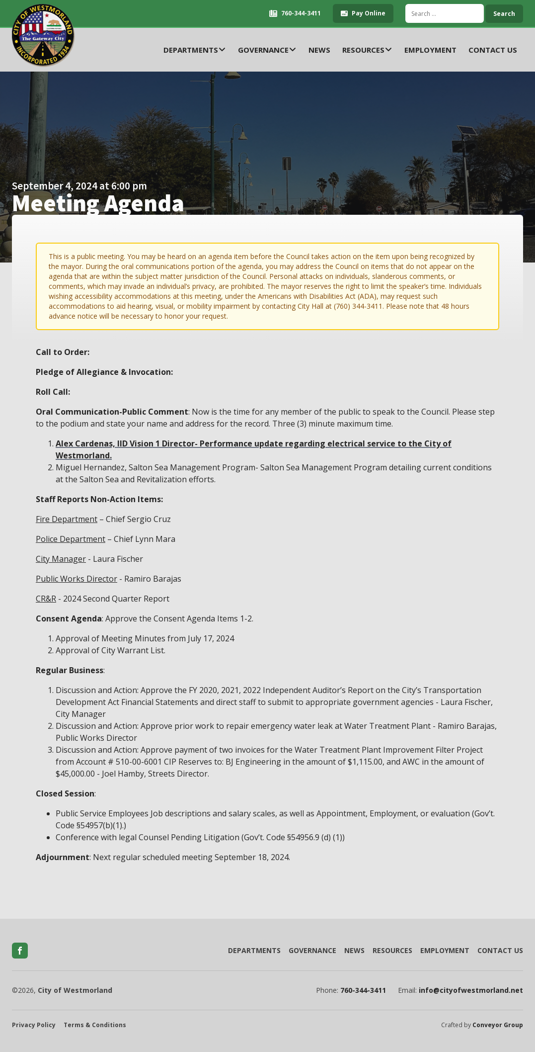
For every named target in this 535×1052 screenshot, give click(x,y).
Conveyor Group (497, 1025)
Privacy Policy (34, 1025)
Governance (267, 50)
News (319, 50)
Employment (430, 50)
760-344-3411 (363, 990)
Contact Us (492, 50)
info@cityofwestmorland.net (471, 990)
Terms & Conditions (95, 1025)
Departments (194, 50)
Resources (367, 50)
